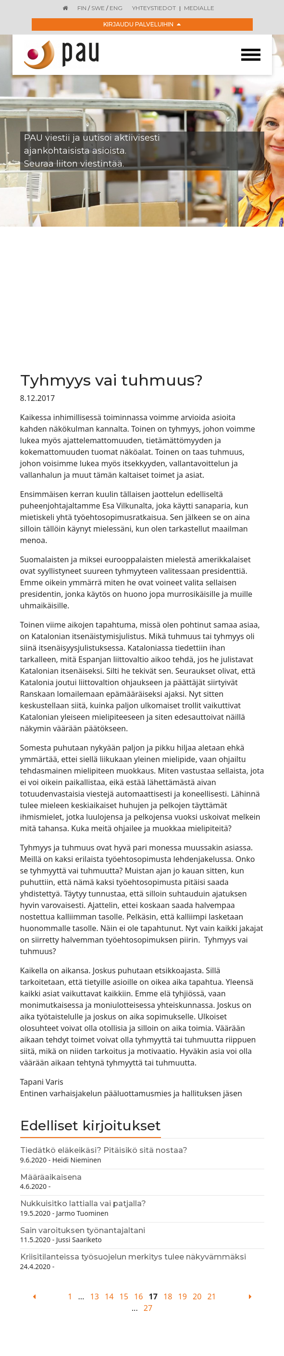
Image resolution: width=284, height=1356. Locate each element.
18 (167, 1296)
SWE (98, 8)
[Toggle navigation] (250, 55)
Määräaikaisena (51, 1177)
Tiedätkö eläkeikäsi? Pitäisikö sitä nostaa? (103, 1150)
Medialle (199, 8)
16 (138, 1296)
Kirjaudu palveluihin (142, 24)
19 (182, 1296)
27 (148, 1308)
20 (197, 1296)
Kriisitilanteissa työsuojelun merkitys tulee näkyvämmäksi (133, 1256)
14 (109, 1296)
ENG (116, 8)
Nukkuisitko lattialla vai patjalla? (83, 1203)
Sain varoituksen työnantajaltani (82, 1230)
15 (124, 1296)
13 (94, 1296)
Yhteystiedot (154, 8)
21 (211, 1296)
